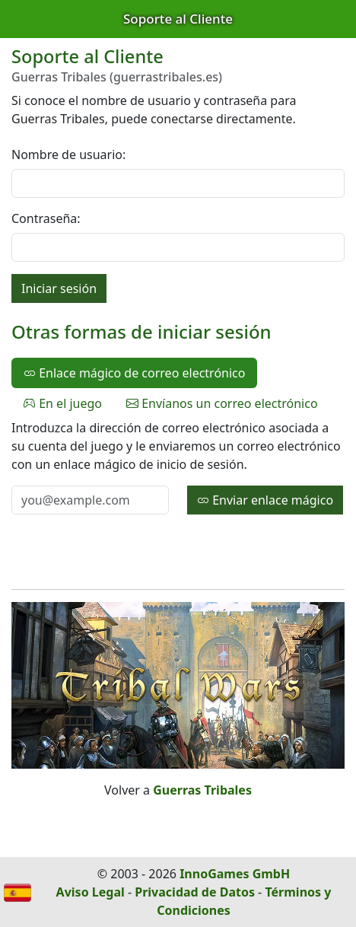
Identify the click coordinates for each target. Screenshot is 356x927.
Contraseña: (46, 218)
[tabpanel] (178, 466)
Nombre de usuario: (68, 154)
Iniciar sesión (59, 288)
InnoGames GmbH (235, 873)
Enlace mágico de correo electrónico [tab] (134, 373)
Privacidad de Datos (195, 892)
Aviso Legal (90, 892)
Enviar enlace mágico (265, 500)
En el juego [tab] (63, 403)
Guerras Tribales (202, 790)
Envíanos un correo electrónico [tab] (222, 403)
